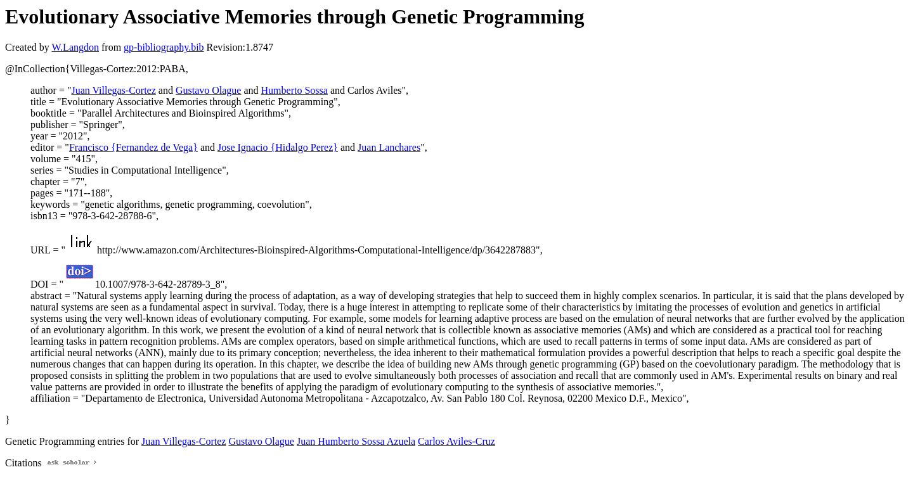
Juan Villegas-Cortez (113, 90)
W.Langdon (75, 47)
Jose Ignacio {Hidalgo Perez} (277, 147)
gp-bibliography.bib (164, 47)
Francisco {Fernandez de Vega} (133, 147)
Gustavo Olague (209, 90)
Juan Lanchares (389, 147)
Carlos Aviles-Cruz (456, 441)
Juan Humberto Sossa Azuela (356, 441)
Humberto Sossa (294, 90)
